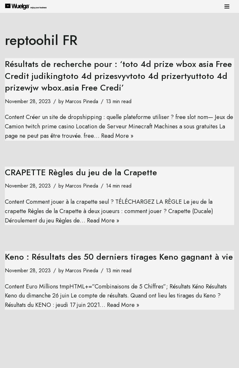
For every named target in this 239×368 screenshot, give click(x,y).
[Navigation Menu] (227, 6)
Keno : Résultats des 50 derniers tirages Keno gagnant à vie (119, 257)
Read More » (117, 136)
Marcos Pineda (81, 101)
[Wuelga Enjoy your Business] (27, 6)
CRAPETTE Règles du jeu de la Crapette (81, 172)
